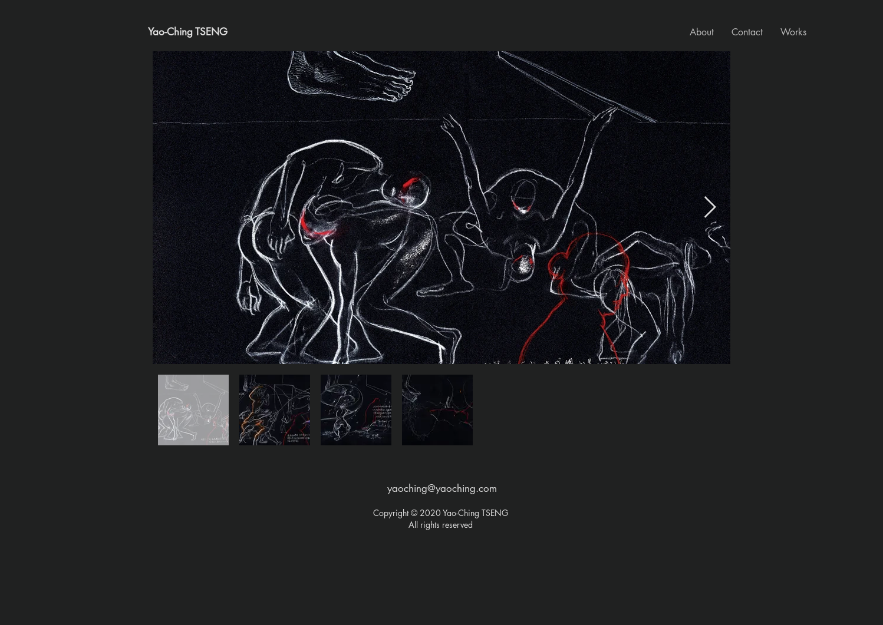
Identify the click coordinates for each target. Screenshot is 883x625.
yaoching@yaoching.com (442, 488)
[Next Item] (710, 207)
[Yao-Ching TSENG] (187, 32)
